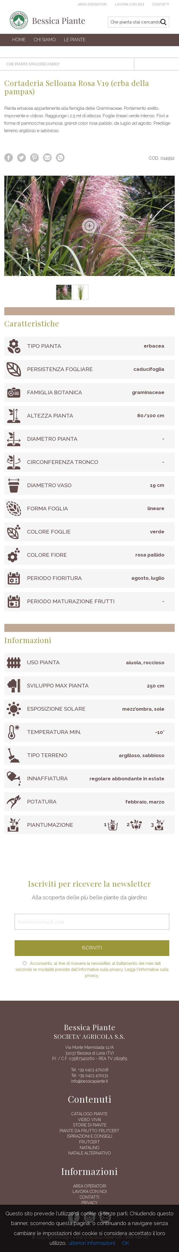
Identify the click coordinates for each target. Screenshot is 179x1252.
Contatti (160, 4)
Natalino (90, 1147)
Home (19, 39)
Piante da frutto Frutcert (89, 1130)
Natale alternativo (89, 1153)
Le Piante (74, 39)
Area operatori (92, 4)
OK (125, 1243)
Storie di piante (89, 1125)
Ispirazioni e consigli (89, 1136)
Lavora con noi (129, 4)
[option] (89, 226)
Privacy (89, 1202)
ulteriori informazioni (92, 1243)
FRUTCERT (89, 1142)
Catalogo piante (89, 1114)
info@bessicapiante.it (89, 1081)
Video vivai (89, 1119)
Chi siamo (45, 39)
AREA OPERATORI (89, 1186)
